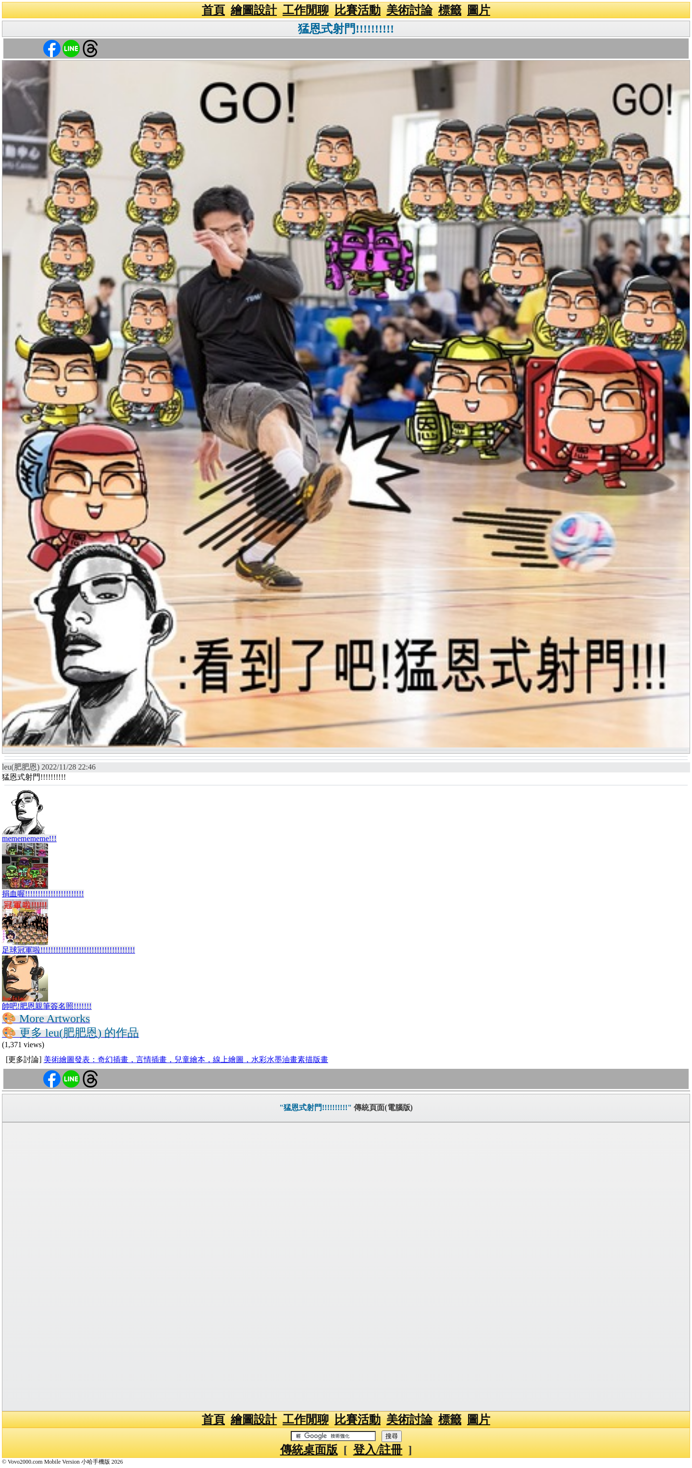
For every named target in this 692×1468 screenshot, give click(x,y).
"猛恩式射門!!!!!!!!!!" (315, 1107)
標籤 (449, 10)
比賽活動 (357, 10)
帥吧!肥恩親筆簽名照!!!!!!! (47, 1006)
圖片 (478, 10)
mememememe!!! (29, 838)
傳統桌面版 (309, 1450)
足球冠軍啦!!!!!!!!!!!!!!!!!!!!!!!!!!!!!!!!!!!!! (68, 950)
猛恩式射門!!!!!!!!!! (346, 29)
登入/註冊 (378, 1450)
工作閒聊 (306, 10)
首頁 (213, 10)
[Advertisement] (346, 1267)
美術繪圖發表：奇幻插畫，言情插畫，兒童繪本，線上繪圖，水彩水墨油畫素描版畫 (186, 1059)
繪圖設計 (254, 10)
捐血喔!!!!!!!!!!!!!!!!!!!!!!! (43, 894)
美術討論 (409, 10)
